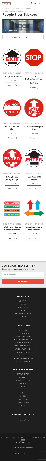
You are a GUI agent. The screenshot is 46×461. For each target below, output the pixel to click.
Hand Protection (23, 336)
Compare (12, 85)
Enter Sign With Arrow (33, 178)
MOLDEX (23, 396)
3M (23, 393)
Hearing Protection (23, 343)
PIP (23, 390)
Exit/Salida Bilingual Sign (33, 127)
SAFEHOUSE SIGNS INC (23, 380)
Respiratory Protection (23, 346)
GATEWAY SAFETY (23, 374)
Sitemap (23, 317)
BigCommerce (27, 448)
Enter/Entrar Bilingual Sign (12, 178)
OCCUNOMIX (23, 399)
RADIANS (23, 383)
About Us (23, 301)
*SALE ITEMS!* (23, 330)
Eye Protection (23, 333)
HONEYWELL (23, 387)
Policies (23, 304)
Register (27, 314)
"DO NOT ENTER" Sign (12, 127)
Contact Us (23, 307)
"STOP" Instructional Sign (34, 77)
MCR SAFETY (23, 377)
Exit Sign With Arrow (12, 76)
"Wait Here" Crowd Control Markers (12, 228)
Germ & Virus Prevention (23, 358)
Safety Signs (23, 355)
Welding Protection (23, 349)
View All (23, 405)
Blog (23, 310)
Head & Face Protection (23, 340)
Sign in (18, 314)
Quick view (12, 80)
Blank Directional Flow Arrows (34, 228)
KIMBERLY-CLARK (23, 402)
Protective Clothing (23, 352)
